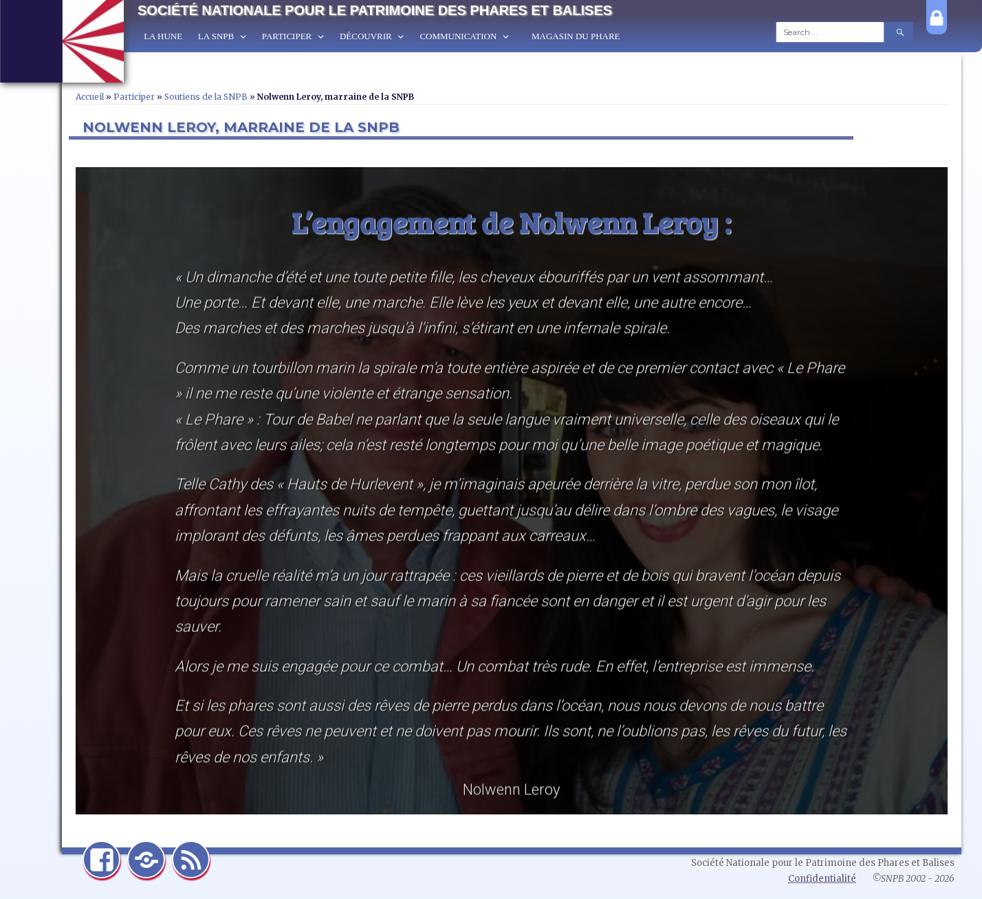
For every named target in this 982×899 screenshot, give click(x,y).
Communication (458, 36)
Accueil (90, 96)
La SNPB (216, 36)
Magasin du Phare (576, 36)
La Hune (163, 36)
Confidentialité (822, 879)
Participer (287, 36)
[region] (512, 490)
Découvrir (366, 36)
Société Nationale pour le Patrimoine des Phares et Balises (375, 10)
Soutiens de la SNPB (206, 96)
